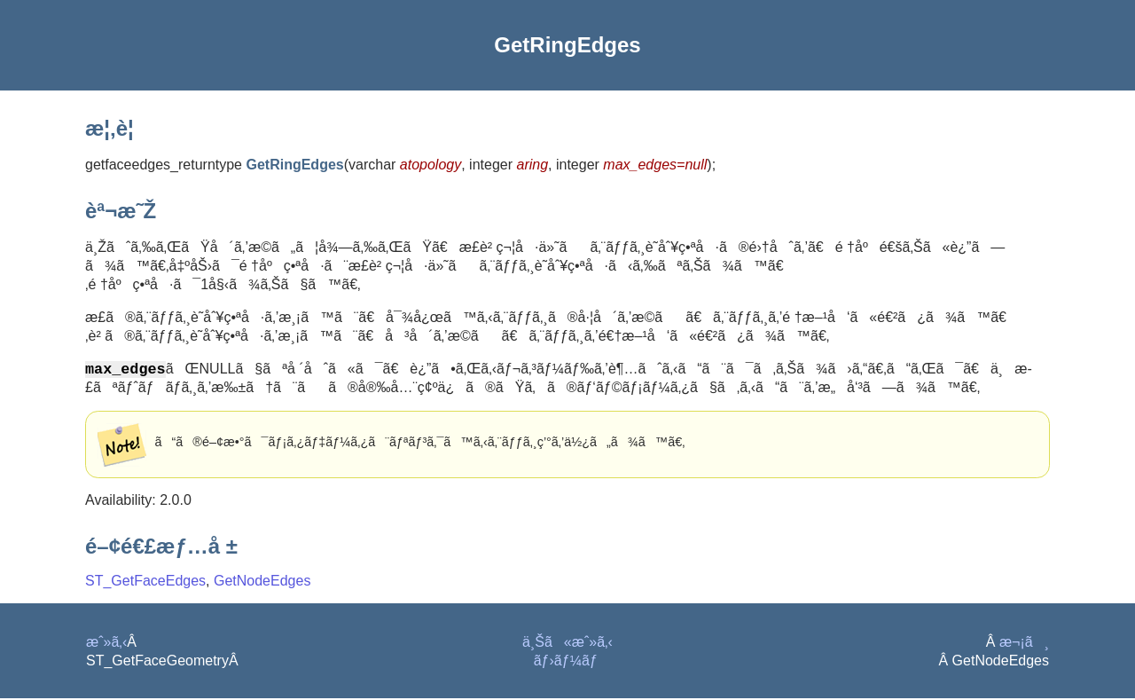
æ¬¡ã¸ (1024, 643)
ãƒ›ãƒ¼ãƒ (568, 662)
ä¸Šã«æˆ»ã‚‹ (567, 643)
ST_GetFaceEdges (145, 582)
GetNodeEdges (262, 582)
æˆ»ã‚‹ (106, 643)
